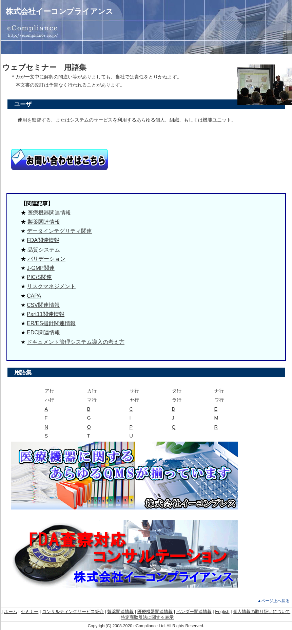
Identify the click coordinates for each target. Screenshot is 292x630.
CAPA (34, 296)
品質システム (43, 250)
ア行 (49, 390)
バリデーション (46, 259)
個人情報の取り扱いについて (261, 611)
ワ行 (219, 400)
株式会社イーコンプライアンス (59, 11)
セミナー (29, 611)
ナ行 (219, 390)
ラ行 (176, 400)
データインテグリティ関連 (59, 231)
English (222, 611)
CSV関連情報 (43, 305)
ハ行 (49, 400)
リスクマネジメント (51, 286)
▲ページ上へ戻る (273, 600)
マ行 (92, 400)
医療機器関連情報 (49, 213)
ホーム (10, 611)
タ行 (176, 390)
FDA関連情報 (43, 240)
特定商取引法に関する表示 (147, 617)
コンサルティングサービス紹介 (73, 611)
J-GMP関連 (41, 268)
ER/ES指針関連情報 (51, 323)
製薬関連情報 (43, 222)
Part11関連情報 (45, 314)
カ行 (92, 390)
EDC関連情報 (43, 332)
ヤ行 (134, 400)
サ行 (134, 390)
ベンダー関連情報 (194, 611)
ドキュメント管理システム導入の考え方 (75, 342)
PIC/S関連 (39, 277)
